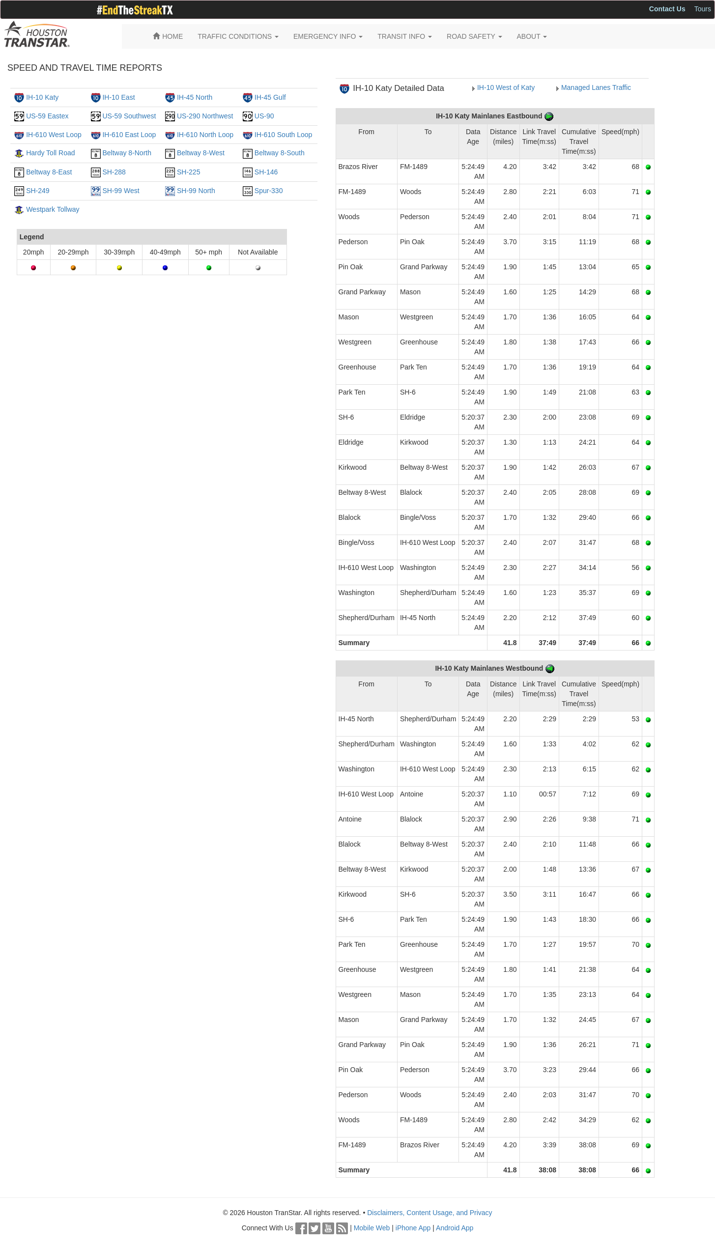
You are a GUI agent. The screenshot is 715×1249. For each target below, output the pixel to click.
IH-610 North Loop (205, 135)
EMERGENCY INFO (328, 36)
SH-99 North (196, 191)
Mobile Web (372, 1228)
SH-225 (188, 172)
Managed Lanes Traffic (596, 87)
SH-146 (266, 172)
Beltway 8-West (201, 153)
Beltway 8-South (280, 153)
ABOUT (532, 36)
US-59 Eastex (47, 116)
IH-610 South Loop (284, 135)
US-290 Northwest (205, 116)
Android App (454, 1228)
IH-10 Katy (42, 97)
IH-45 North (194, 97)
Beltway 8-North (126, 153)
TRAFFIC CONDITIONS (238, 36)
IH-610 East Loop (129, 135)
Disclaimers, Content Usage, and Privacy (429, 1213)
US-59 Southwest (129, 116)
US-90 (264, 116)
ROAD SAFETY (474, 36)
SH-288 (113, 172)
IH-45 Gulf (270, 97)
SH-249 (37, 191)
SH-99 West (120, 191)
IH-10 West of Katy (506, 87)
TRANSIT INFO (404, 36)
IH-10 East (118, 97)
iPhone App (413, 1228)
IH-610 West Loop (54, 135)
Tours (702, 9)
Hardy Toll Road (50, 153)
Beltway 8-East (49, 172)
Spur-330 (269, 191)
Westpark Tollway (52, 209)
